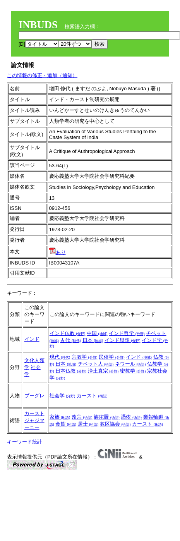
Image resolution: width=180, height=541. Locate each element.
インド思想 (123, 340)
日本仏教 (70, 371)
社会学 (62, 395)
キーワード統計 (24, 442)
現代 (60, 357)
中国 (97, 333)
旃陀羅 (107, 417)
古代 (70, 340)
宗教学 (85, 357)
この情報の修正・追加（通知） (42, 75)
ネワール (130, 364)
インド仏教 (68, 333)
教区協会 (115, 424)
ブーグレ (34, 395)
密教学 (133, 371)
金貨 (65, 424)
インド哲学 (127, 333)
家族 (60, 417)
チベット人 (96, 364)
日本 (92, 340)
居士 (88, 424)
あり (57, 252)
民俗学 (112, 357)
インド (31, 339)
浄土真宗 (103, 371)
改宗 (82, 417)
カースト (92, 395)
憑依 (131, 417)
